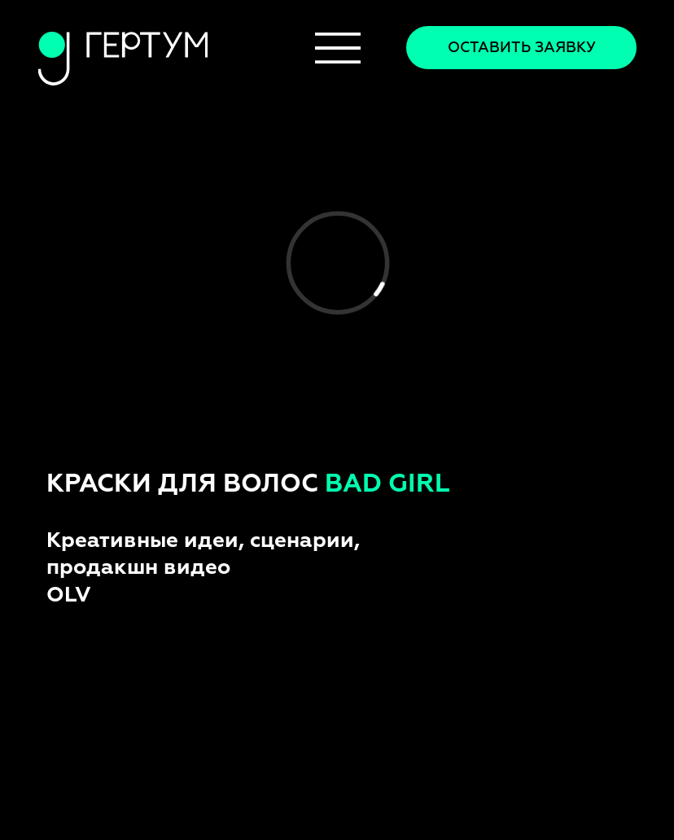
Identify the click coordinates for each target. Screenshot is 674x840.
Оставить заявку (522, 47)
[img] (338, 48)
